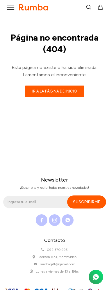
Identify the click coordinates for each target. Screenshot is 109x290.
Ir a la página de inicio (54, 91)
